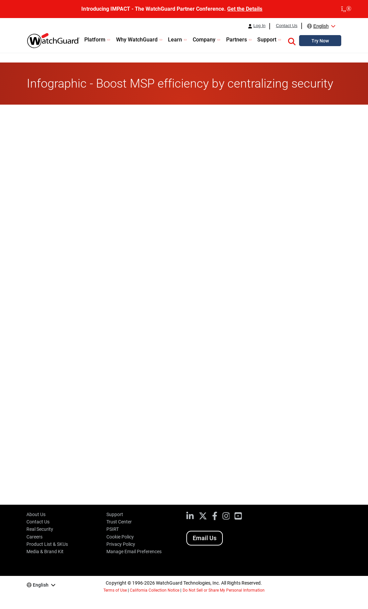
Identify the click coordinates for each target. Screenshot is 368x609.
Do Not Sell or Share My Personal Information (224, 590)
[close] (346, 9)
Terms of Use (115, 590)
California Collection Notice (154, 590)
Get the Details (244, 9)
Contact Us (286, 26)
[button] (291, 40)
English (321, 26)
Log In (259, 26)
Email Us (204, 537)
